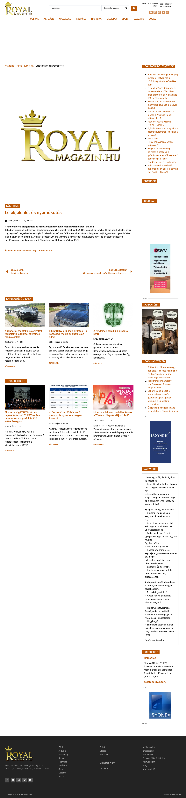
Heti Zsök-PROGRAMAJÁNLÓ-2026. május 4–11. (160, 142)
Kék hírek (104, 754)
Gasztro (139, 19)
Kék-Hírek (28, 65)
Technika (96, 19)
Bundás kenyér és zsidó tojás (162, 162)
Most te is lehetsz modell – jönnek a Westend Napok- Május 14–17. (112, 414)
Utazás (103, 751)
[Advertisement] (93, 43)
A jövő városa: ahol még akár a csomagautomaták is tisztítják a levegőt (163, 132)
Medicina (111, 19)
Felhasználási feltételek (154, 758)
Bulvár (153, 19)
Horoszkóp (150, 657)
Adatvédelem (149, 762)
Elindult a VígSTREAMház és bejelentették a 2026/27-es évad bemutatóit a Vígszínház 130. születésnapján (23, 417)
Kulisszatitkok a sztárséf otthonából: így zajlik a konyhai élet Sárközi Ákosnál (163, 169)
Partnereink (148, 754)
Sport (125, 19)
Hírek (19, 65)
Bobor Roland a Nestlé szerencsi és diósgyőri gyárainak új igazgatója (159, 394)
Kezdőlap (9, 65)
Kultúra (81, 19)
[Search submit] (134, 8)
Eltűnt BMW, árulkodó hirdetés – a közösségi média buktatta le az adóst (68, 333)
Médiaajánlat (149, 747)
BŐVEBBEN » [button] (10, 366)
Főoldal (34, 19)
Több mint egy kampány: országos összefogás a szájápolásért (160, 384)
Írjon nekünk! (149, 769)
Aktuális (49, 19)
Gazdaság (65, 19)
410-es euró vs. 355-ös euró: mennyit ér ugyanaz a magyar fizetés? (65, 415)
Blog (145, 765)
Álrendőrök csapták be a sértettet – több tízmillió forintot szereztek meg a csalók (24, 333)
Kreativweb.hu (175, 795)
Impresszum (148, 751)
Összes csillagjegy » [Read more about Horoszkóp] (155, 682)
